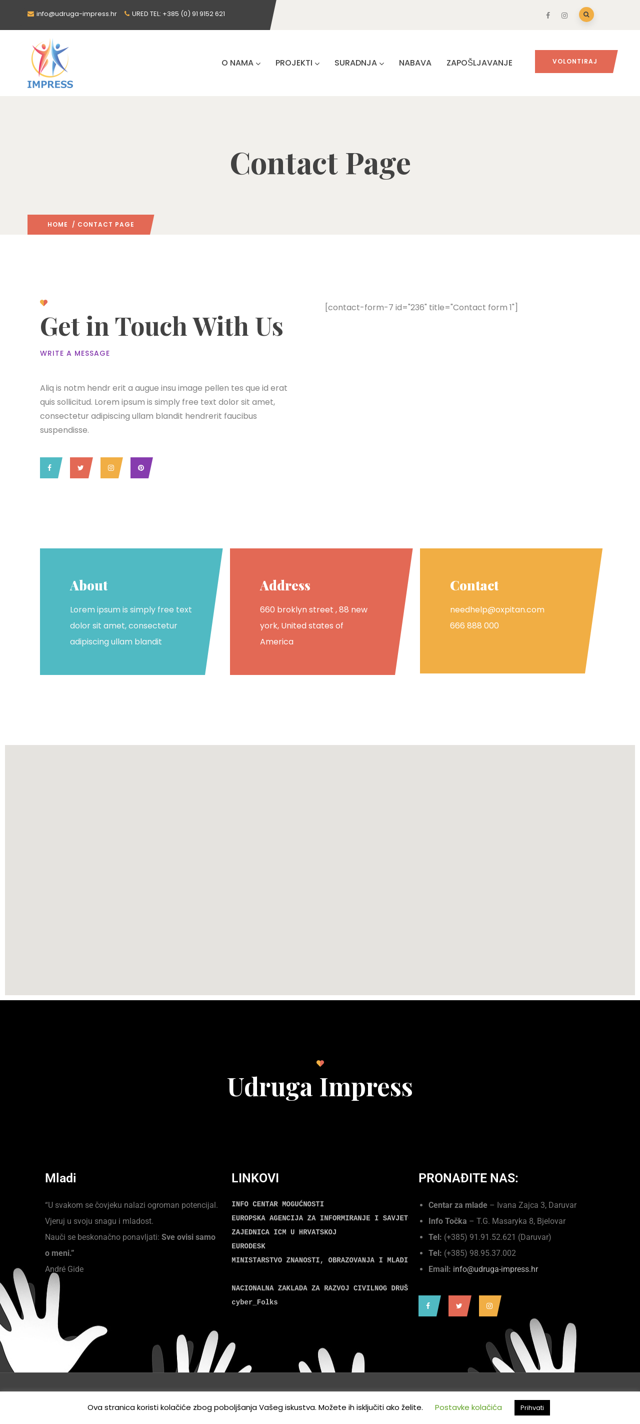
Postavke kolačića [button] (468, 1407)
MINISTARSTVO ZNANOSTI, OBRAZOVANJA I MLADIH (322, 1260)
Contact (474, 585)
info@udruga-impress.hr (495, 1269)
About (89, 585)
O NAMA (241, 63)
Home (58, 224)
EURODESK (248, 1246)
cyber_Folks (255, 1302)
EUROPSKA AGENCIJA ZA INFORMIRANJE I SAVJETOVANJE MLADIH (347, 1218)
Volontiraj (575, 61)
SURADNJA (359, 63)
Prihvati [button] (532, 1407)
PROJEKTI (298, 63)
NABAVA (415, 63)
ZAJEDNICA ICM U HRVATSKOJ (284, 1232)
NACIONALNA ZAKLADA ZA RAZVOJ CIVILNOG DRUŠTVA (326, 1288)
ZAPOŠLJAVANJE (479, 63)
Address (285, 585)
